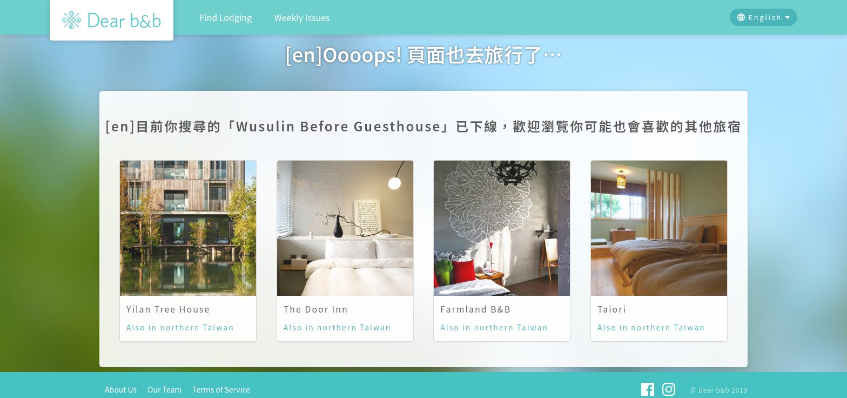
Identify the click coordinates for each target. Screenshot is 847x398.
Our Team (164, 389)
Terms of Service (221, 389)
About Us (121, 389)
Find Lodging (225, 17)
